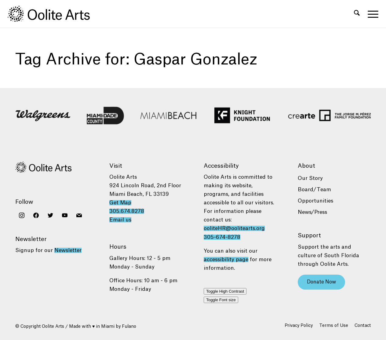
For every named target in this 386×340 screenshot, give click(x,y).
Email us (120, 219)
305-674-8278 (222, 237)
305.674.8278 (126, 211)
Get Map (120, 202)
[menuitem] (357, 13)
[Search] (357, 13)
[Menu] (371, 13)
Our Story (310, 178)
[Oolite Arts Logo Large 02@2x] (52, 13)
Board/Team (314, 189)
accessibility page (226, 259)
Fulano (129, 326)
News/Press (312, 212)
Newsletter (68, 250)
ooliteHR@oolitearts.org (234, 228)
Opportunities (315, 200)
